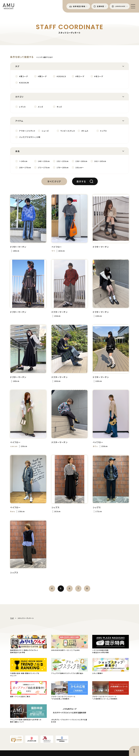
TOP (12, 618)
